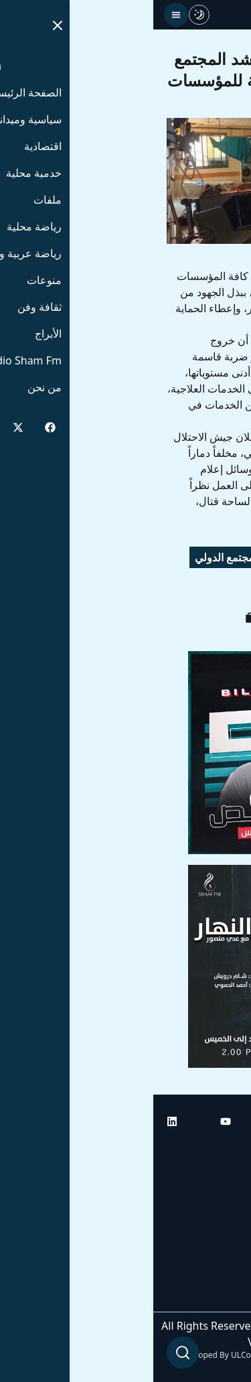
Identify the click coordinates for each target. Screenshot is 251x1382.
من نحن (220, 1298)
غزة (139, 586)
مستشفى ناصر (199, 586)
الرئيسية (219, 1148)
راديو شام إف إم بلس (191, 1260)
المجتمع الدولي (74, 557)
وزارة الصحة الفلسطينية (179, 557)
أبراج (227, 1185)
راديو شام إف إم (202, 1223)
